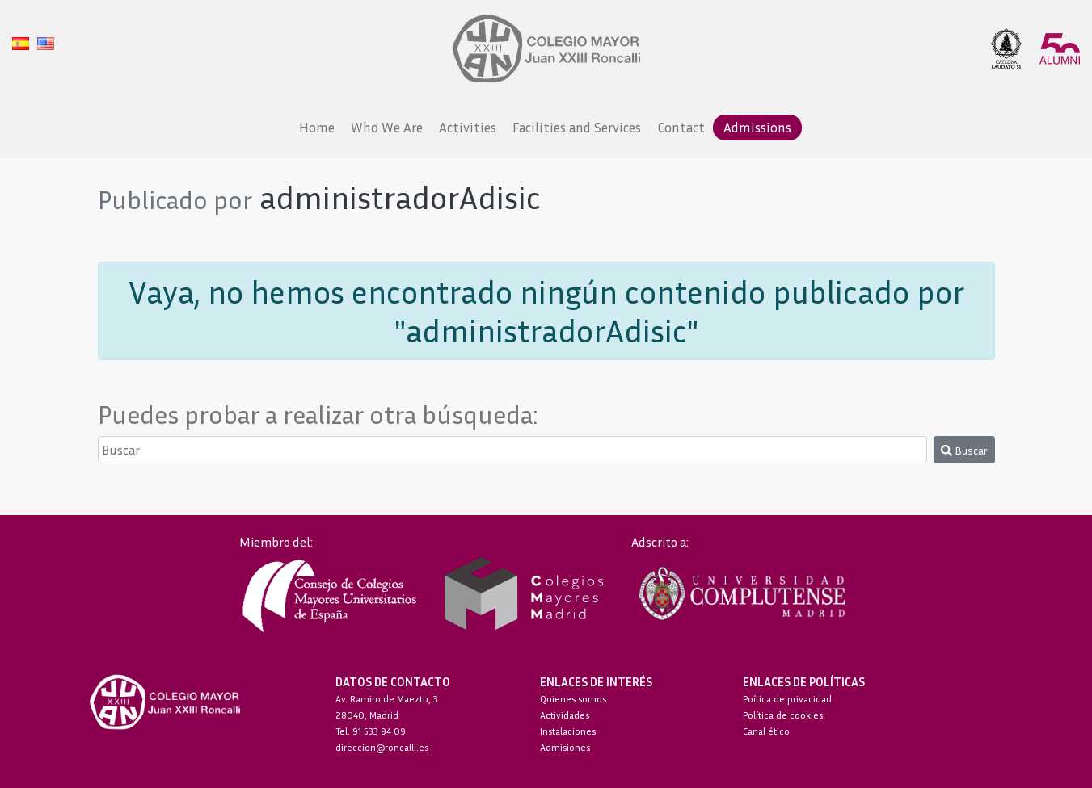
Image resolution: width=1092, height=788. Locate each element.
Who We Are (387, 127)
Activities (467, 127)
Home (317, 127)
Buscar (964, 450)
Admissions (757, 127)
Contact (681, 127)
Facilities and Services (576, 127)
